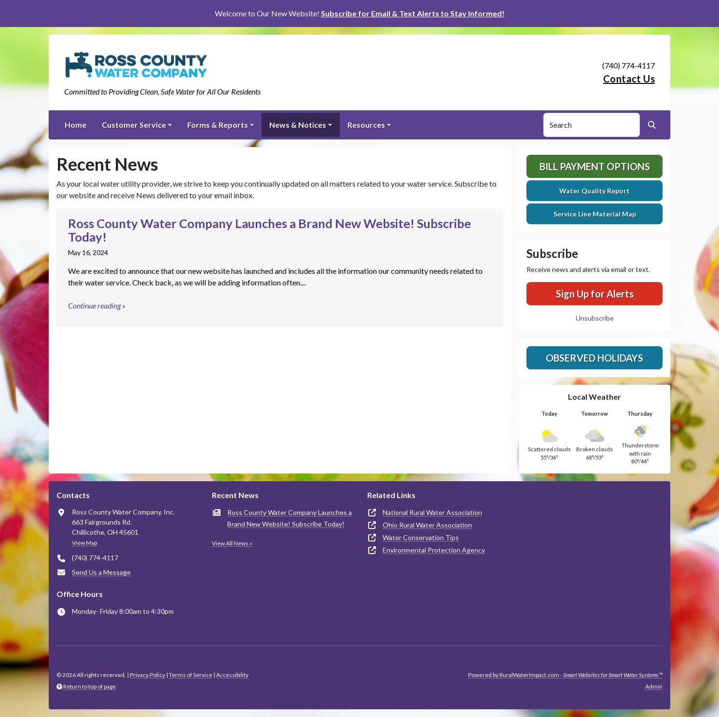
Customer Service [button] (134, 124)
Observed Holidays (594, 358)
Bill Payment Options (594, 166)
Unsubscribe (595, 318)
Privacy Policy (147, 674)
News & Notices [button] (297, 124)
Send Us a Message (101, 572)
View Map (84, 542)
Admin (654, 686)
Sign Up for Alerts (595, 293)
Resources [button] (366, 124)
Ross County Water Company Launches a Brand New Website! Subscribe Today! (289, 518)
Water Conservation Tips (421, 537)
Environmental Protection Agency (434, 550)
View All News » (232, 543)
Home (75, 124)
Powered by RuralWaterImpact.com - (565, 674)
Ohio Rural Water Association (427, 525)
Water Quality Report (594, 191)
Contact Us (629, 78)
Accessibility (232, 674)
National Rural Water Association (432, 512)
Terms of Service (190, 674)
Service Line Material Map (594, 214)
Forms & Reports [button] (217, 124)
